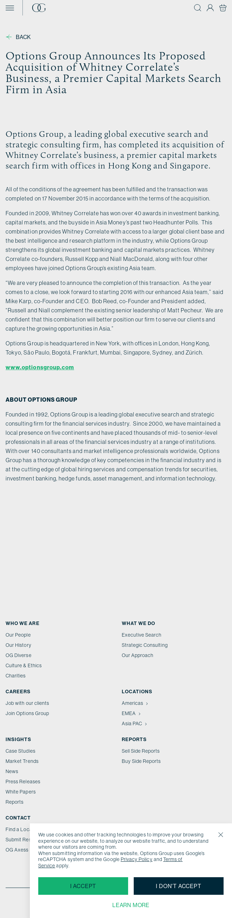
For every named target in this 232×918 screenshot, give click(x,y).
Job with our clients (27, 703)
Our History (19, 645)
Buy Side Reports (141, 761)
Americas (136, 703)
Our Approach (138, 655)
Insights (18, 739)
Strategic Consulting (145, 645)
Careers (18, 691)
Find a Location (23, 829)
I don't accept (178, 886)
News (12, 771)
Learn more (131, 905)
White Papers (21, 792)
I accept (83, 886)
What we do (138, 623)
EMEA (132, 713)
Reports (15, 802)
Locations (137, 691)
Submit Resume (23, 839)
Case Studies (20, 751)
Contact (18, 818)
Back (18, 36)
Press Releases (23, 781)
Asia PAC (135, 723)
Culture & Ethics (24, 665)
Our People (18, 635)
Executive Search (142, 635)
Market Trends (22, 761)
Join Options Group (27, 713)
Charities (16, 675)
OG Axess (17, 850)
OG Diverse (19, 655)
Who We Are (23, 623)
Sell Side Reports (141, 751)
